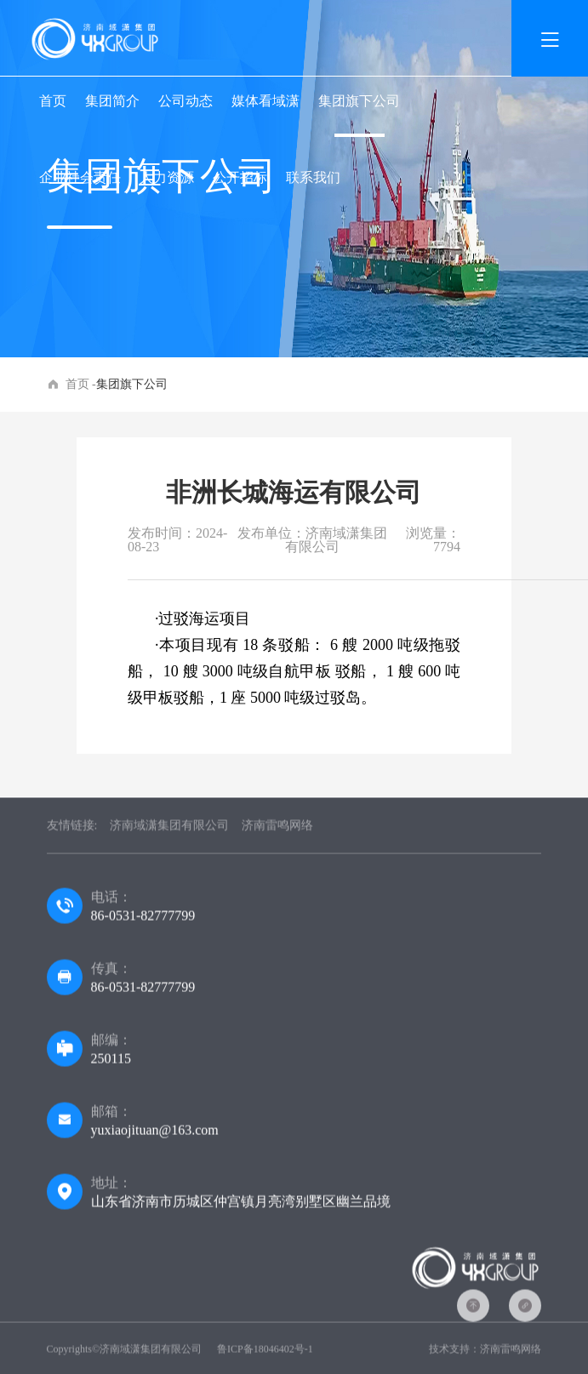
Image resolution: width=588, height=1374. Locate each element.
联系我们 (313, 177)
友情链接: (72, 828)
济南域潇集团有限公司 (169, 828)
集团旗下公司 (359, 101)
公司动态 (185, 101)
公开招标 (240, 177)
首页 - (81, 384)
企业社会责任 (80, 177)
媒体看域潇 (265, 101)
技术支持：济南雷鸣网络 (485, 1352)
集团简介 (112, 101)
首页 (52, 101)
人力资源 (167, 177)
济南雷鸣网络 (277, 828)
